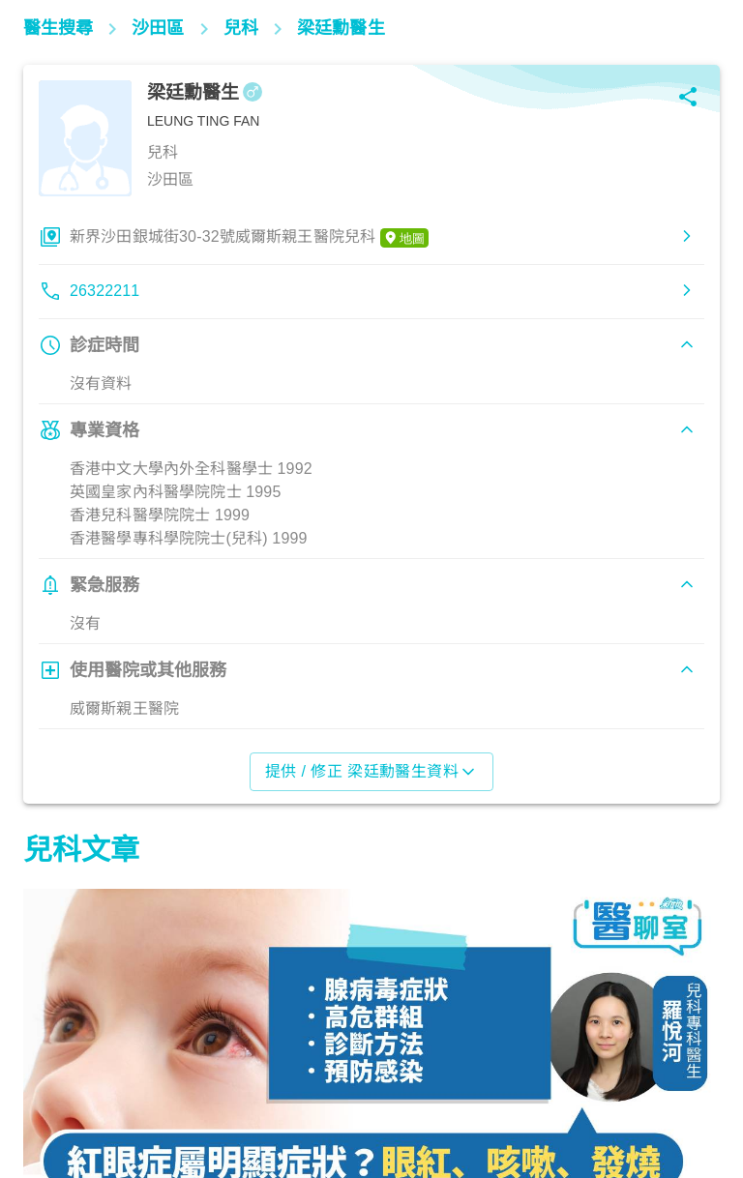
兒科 (48, 1093)
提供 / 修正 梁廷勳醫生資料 (372, 771)
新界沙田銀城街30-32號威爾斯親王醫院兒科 (249, 238)
